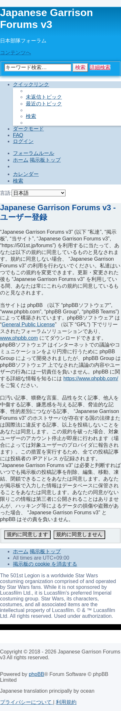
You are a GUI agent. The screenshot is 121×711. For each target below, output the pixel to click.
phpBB (36, 674)
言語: (6, 193)
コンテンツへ (15, 52)
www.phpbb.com (19, 338)
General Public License (28, 324)
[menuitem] (44, 97)
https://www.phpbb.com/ (90, 378)
